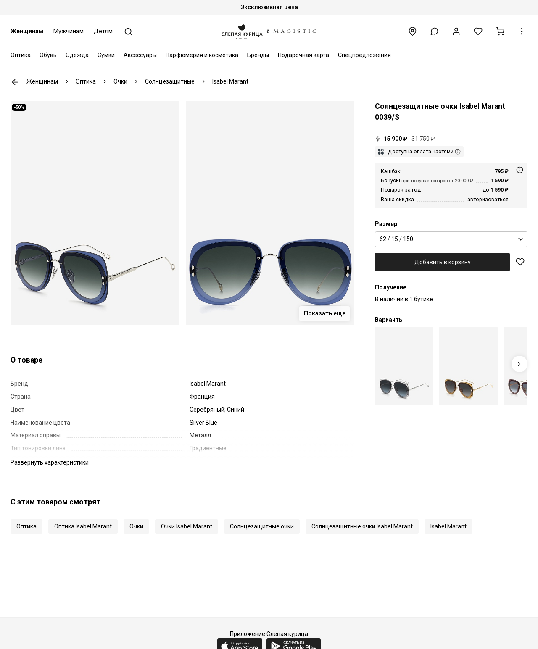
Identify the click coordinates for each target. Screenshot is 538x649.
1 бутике (421, 299)
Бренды (258, 55)
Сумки (106, 55)
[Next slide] (520, 364)
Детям (103, 31)
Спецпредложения (364, 55)
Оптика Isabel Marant (83, 526)
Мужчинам (68, 31)
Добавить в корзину (442, 262)
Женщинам (27, 31)
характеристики (50, 462)
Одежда (77, 55)
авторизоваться (488, 199)
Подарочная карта (303, 55)
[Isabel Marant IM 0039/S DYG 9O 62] (468, 366)
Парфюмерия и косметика (202, 55)
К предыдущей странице (15, 82)
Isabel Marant (448, 526)
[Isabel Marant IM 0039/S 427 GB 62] (404, 366)
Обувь (48, 55)
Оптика (21, 55)
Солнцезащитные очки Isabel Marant (362, 526)
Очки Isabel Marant (186, 526)
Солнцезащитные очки (262, 526)
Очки (136, 526)
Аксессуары (140, 55)
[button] (434, 31)
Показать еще (324, 313)
